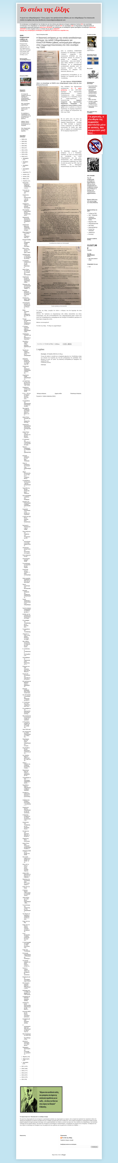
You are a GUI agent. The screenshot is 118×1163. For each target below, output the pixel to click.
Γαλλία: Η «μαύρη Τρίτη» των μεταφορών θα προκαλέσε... (26, 971)
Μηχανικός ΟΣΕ (92, 221)
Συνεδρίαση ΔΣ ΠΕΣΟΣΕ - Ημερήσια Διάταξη (26, 998)
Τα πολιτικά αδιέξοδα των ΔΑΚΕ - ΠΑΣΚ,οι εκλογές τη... (26, 963)
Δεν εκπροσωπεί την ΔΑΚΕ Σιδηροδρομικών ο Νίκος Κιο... (27, 734)
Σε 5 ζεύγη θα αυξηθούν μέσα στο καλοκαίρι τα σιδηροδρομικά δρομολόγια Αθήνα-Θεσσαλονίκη (26, 97)
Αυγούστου (26, 172)
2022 (23, 148)
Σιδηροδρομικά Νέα (93, 223)
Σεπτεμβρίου (26, 168)
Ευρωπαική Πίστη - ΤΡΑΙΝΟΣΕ (93, 106)
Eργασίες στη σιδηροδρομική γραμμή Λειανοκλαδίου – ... (27, 504)
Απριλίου (25, 181)
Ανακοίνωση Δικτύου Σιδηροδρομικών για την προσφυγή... (27, 810)
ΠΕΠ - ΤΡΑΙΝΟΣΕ (92, 215)
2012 (23, 1077)
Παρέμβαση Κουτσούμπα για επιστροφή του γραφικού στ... (26, 1051)
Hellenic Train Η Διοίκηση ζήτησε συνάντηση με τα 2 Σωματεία (25, 123)
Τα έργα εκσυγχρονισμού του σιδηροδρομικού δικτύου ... (27, 321)
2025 (23, 141)
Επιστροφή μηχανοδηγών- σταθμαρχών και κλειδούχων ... (27, 956)
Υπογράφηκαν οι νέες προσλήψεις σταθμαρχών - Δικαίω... (27, 780)
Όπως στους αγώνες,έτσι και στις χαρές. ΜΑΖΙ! (26, 250)
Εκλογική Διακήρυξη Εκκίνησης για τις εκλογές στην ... (27, 293)
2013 (23, 1075)
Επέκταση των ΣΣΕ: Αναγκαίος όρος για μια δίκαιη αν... (26, 669)
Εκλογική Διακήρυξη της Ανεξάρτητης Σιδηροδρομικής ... (27, 594)
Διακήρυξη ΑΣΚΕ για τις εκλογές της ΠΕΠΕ (27, 852)
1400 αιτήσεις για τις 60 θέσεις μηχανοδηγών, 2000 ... (27, 900)
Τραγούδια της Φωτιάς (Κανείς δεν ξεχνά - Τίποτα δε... (26, 490)
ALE (89, 266)
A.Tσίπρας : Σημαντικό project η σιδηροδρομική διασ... (27, 329)
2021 (23, 150)
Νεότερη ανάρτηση (41, 393)
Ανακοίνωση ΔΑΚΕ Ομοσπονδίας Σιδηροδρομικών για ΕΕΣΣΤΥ (27, 1006)
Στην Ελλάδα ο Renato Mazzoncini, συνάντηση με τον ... (27, 750)
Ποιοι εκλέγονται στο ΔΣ (27, 556)
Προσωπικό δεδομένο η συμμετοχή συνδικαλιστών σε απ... (27, 185)
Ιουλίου (25, 174)
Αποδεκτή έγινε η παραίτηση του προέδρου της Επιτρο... (27, 256)
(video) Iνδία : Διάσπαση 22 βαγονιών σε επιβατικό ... (27, 875)
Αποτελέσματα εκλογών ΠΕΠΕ (26, 560)
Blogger (64, 1154)
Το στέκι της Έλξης (67, 1137)
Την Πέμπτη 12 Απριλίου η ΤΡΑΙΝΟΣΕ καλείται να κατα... (26, 916)
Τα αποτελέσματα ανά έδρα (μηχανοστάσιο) (27, 543)
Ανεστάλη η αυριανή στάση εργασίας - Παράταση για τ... (27, 345)
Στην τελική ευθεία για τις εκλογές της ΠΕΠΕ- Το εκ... (26, 859)
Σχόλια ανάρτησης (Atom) (49, 396)
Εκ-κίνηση (90, 234)
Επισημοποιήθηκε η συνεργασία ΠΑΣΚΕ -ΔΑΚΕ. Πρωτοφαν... (27, 243)
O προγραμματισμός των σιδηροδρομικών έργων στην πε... (27, 1028)
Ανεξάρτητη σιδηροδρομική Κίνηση (92, 219)
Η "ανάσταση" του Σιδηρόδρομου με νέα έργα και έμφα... (27, 442)
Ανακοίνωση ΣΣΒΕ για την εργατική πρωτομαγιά (27, 205)
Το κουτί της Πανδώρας (91, 230)
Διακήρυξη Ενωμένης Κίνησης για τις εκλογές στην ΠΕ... (26, 361)
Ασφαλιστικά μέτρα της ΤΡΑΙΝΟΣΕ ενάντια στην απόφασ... (26, 227)
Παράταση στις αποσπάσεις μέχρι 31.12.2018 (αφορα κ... (26, 882)
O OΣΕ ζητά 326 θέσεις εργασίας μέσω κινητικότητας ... (27, 520)
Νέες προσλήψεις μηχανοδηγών (25, 104)
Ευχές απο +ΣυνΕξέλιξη (26, 950)
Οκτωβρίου (25, 165)
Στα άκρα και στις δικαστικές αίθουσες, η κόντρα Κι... (26, 833)
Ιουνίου (25, 176)
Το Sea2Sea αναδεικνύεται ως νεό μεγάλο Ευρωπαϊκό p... (27, 264)
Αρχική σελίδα (58, 393)
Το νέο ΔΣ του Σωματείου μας (26, 191)
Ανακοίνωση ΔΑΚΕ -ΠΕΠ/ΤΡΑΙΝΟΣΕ (26, 299)
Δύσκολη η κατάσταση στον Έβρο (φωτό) (26, 1043)
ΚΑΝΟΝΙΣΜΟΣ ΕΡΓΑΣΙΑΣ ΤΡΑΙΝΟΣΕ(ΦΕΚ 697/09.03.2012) (92, 91)
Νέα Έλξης (91, 225)
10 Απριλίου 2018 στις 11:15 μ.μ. (55, 354)
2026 (23, 139)
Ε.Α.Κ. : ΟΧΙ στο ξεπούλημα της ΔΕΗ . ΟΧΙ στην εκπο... (27, 396)
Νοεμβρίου (25, 161)
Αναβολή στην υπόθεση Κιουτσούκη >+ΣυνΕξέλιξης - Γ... (27, 802)
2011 (23, 1079)
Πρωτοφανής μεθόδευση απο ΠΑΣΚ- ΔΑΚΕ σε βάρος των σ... (26, 412)
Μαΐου (24, 178)
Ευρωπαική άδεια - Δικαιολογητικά (93, 86)
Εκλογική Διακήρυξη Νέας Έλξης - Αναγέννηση (26, 690)
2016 (23, 1068)
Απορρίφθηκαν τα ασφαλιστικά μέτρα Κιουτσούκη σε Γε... (26, 661)
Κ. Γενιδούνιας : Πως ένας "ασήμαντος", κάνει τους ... (26, 704)
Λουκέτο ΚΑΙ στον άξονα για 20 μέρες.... (25, 109)
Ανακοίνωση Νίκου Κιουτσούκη (26, 840)
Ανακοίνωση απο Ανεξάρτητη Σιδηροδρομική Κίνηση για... (27, 370)
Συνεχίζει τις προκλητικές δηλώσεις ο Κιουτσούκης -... (26, 795)
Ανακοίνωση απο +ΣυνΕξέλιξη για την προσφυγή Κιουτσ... (26, 826)
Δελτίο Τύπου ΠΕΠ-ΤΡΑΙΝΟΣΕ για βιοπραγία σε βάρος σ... (27, 846)
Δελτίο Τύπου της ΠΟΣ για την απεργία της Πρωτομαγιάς (27, 272)
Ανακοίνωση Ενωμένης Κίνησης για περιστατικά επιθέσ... (26, 279)
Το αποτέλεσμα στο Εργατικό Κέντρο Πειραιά (26, 565)
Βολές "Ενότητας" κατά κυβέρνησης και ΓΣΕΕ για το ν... (26, 313)
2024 (23, 143)
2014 (23, 1073)
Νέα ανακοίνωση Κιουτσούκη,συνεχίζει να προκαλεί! (27, 718)
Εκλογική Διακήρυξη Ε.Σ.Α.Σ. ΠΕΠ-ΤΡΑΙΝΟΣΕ (26, 458)
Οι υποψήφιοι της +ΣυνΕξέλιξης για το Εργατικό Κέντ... (27, 624)
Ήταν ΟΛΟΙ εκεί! (27, 729)
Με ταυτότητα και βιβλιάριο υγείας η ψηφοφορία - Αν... (27, 684)
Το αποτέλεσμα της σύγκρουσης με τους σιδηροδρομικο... (27, 908)
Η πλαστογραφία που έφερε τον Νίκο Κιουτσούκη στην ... (27, 945)
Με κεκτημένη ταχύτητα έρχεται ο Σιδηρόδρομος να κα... (27, 985)
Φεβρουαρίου (26, 1059)
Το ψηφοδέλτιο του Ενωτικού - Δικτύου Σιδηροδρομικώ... (27, 483)
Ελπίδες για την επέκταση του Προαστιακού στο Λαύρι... (27, 616)
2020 (23, 152)
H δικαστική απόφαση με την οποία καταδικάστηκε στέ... (27, 817)
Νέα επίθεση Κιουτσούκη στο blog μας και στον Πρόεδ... (26, 644)
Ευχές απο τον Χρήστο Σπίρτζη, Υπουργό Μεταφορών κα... (26, 928)
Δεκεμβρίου (25, 158)
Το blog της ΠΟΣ (92, 213)
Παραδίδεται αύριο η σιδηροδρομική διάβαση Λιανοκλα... (27, 787)
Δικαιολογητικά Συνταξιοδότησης (92, 95)
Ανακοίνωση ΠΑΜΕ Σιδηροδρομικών (27, 377)
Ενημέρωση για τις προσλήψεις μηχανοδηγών (27, 979)
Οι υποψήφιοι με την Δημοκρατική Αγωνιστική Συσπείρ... (27, 711)
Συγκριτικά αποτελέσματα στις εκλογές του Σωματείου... (26, 512)
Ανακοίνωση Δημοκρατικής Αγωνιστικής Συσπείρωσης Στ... (27, 427)
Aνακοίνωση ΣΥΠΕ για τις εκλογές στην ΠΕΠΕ (26, 389)
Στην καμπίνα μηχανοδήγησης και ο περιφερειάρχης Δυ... (27, 212)
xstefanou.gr (91, 232)
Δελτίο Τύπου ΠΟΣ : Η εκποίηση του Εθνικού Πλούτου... (27, 434)
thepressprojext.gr (92, 227)
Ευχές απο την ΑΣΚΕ (26, 887)
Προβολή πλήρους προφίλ (66, 1140)
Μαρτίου (25, 1056)
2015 (23, 1070)
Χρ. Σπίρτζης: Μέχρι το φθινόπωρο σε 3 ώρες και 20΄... (27, 758)
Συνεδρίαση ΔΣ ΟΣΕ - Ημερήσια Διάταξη (26, 1021)
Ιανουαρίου (25, 1062)
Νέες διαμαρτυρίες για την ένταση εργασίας (25, 130)
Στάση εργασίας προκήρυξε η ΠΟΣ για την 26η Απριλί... (26, 580)
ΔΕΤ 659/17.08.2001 (92, 99)
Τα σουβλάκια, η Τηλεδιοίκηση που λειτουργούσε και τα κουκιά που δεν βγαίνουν (26, 116)
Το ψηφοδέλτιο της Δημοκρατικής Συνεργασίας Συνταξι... (27, 403)
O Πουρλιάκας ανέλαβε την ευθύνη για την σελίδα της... (26, 724)
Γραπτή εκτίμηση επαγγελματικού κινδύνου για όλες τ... (27, 610)
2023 (23, 145)
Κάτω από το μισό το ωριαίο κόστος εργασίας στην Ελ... (26, 868)
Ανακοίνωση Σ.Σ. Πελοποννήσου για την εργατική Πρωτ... (27, 198)
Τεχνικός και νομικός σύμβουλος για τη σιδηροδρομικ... (27, 353)
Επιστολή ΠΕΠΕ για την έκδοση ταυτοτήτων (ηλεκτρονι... (27, 1014)
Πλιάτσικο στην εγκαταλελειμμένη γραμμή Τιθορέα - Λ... (27, 286)
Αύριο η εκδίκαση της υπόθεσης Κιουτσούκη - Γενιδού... (26, 765)
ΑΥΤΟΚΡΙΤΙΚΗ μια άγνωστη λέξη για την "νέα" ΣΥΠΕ (26, 383)
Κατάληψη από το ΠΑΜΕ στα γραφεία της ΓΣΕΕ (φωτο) (27, 992)
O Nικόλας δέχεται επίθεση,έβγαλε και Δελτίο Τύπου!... (27, 893)
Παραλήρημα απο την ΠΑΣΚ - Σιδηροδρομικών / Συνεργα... (27, 742)
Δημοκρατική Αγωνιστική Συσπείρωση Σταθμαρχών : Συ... (27, 220)
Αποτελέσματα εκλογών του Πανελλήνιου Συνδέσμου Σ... (26, 305)
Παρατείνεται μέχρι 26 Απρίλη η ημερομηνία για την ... (26, 773)
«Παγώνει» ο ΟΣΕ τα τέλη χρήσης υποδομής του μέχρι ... (26, 636)
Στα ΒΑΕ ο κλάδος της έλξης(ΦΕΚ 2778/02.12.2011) (92, 103)
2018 (23, 156)
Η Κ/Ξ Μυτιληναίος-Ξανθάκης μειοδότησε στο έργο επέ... (26, 937)
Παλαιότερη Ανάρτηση (75, 393)
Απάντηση (43, 364)
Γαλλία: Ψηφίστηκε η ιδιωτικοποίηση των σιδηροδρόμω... (27, 603)
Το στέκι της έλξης (45, 9)
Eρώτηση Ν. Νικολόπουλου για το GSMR (26, 527)
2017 (23, 1066)
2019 (23, 154)
